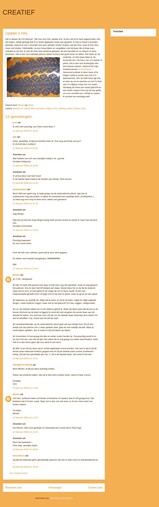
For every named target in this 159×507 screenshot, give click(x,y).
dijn (15, 137)
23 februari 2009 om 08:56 (25, 449)
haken (49, 108)
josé (15, 122)
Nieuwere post (13, 487)
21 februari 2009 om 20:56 (25, 165)
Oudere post (95, 487)
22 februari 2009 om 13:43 (25, 432)
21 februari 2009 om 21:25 (25, 183)
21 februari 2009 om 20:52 (25, 148)
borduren (40, 108)
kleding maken (66, 108)
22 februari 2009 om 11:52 (25, 388)
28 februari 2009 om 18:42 (25, 467)
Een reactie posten (18, 473)
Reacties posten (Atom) (61, 498)
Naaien (77, 108)
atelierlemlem (19, 189)
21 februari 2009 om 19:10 (25, 131)
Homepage (55, 487)
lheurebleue (19, 455)
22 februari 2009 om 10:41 (25, 358)
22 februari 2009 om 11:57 (25, 417)
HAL (55, 108)
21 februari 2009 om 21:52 (25, 203)
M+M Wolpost (85, 69)
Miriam (16, 275)
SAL (84, 108)
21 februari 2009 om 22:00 (25, 230)
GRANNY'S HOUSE (22, 365)
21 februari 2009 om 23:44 (25, 268)
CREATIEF (19, 12)
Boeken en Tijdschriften (24, 108)
